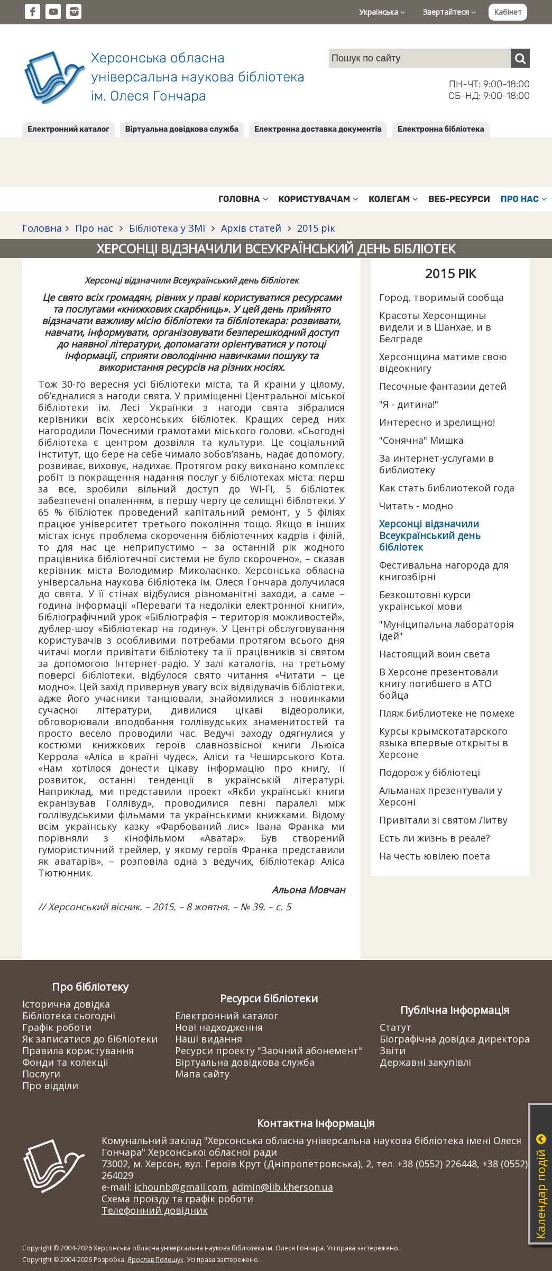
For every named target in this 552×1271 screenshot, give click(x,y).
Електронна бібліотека (441, 129)
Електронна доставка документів (318, 129)
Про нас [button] (524, 199)
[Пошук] (520, 58)
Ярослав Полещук (155, 1259)
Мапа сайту (202, 1073)
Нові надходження (219, 1027)
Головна (42, 228)
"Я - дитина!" (408, 404)
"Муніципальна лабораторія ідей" (446, 630)
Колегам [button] (393, 199)
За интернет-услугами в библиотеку (436, 464)
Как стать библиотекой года (446, 487)
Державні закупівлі (425, 1062)
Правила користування (78, 1050)
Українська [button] (382, 12)
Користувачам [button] (318, 199)
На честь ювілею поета (434, 856)
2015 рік (315, 228)
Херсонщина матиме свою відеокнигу (443, 362)
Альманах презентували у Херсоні (440, 796)
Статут (395, 1027)
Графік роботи (56, 1027)
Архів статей (251, 228)
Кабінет (508, 12)
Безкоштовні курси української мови (425, 600)
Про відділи (50, 1085)
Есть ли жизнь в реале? (434, 838)
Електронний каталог (68, 129)
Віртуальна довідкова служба (181, 129)
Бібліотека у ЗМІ (167, 228)
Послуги (41, 1073)
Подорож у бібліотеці (429, 772)
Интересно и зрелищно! (437, 422)
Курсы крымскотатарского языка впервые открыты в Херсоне (443, 742)
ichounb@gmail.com (180, 1187)
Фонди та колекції (65, 1062)
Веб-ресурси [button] (459, 199)
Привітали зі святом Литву (443, 820)
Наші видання (208, 1038)
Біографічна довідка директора (455, 1038)
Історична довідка (66, 1004)
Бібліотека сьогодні (68, 1015)
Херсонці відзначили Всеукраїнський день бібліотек (430, 535)
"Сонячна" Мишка (421, 440)
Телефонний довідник (155, 1210)
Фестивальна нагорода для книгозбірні (444, 570)
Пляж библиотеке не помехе (446, 713)
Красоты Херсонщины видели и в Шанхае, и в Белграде (435, 326)
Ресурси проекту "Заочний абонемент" (268, 1050)
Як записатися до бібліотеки (90, 1038)
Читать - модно (416, 505)
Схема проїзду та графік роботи (177, 1198)
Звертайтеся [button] (449, 12)
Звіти (393, 1050)
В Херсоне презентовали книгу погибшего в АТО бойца (438, 683)
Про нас (94, 228)
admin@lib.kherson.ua (282, 1187)
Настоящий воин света (434, 654)
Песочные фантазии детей (443, 386)
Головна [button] (243, 199)
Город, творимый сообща (441, 297)
